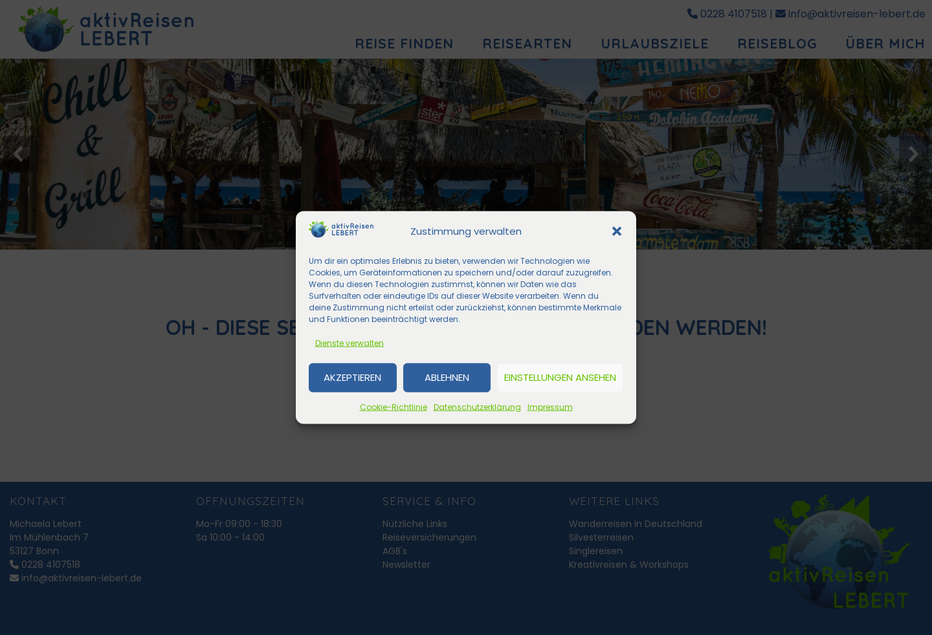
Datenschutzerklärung (477, 406)
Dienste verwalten (349, 342)
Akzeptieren (352, 377)
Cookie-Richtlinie (393, 406)
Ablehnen (447, 377)
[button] (616, 231)
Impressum (550, 406)
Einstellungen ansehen (560, 377)
